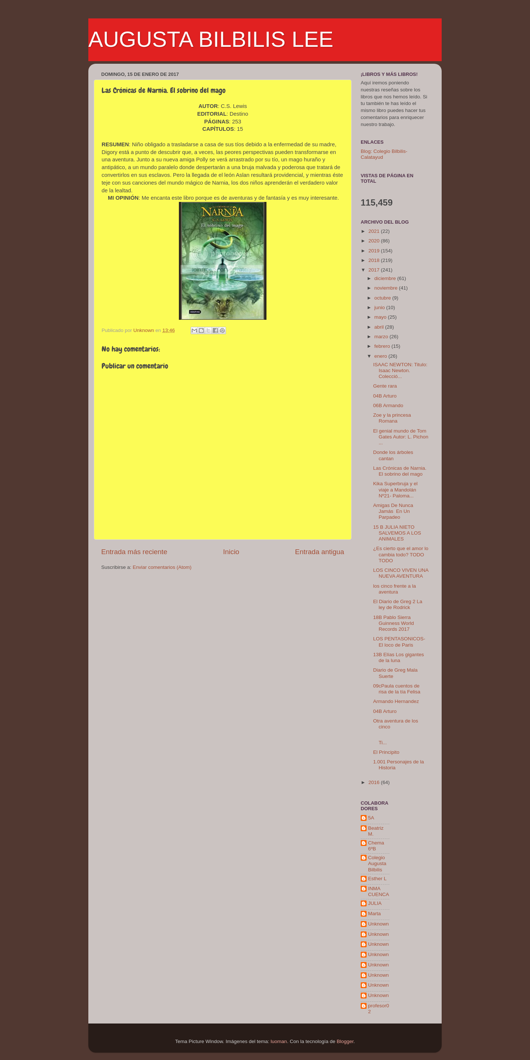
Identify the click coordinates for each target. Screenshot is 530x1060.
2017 (374, 270)
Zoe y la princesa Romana (392, 418)
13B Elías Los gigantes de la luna (398, 657)
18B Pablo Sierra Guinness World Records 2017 (393, 623)
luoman (279, 1041)
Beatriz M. (376, 831)
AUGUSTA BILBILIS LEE (210, 39)
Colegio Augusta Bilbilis (377, 863)
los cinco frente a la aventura (394, 589)
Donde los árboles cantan (393, 455)
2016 (374, 782)
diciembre (385, 278)
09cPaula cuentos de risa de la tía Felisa (396, 689)
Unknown (378, 924)
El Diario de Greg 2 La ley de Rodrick (398, 604)
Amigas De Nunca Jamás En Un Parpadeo (393, 511)
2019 (374, 250)
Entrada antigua (319, 552)
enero (381, 356)
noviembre (386, 288)
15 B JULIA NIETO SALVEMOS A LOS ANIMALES (397, 533)
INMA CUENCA (378, 891)
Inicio (231, 552)
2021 (374, 231)
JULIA (375, 903)
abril (379, 327)
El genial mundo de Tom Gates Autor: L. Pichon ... (400, 436)
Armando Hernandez (396, 701)
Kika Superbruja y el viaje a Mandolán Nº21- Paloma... (395, 489)
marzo (381, 336)
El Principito (386, 752)
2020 (374, 241)
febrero (383, 346)
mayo (381, 317)
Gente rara (385, 386)
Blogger (345, 1041)
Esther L (377, 878)
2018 (374, 260)
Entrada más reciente (134, 552)
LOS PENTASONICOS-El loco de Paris (399, 641)
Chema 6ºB (376, 845)
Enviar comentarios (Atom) (162, 567)
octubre (383, 298)
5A (371, 818)
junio (380, 307)
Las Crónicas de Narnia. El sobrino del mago (400, 471)
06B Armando (388, 405)
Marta (374, 913)
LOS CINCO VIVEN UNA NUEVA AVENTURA (400, 573)
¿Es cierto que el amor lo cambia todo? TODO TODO (400, 554)
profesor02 (378, 1008)
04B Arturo (385, 396)
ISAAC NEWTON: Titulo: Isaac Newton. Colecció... (400, 370)
